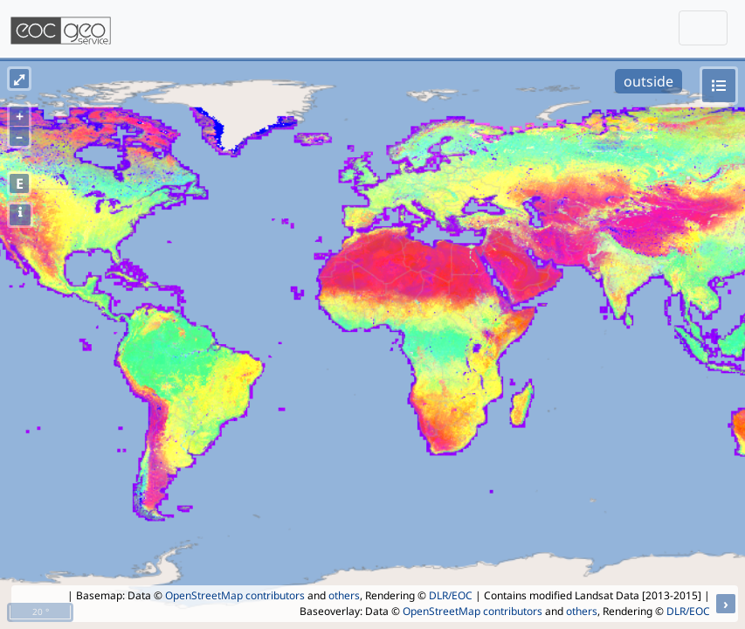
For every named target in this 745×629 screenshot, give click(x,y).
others (344, 595)
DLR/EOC (451, 595)
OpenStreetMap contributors (235, 595)
